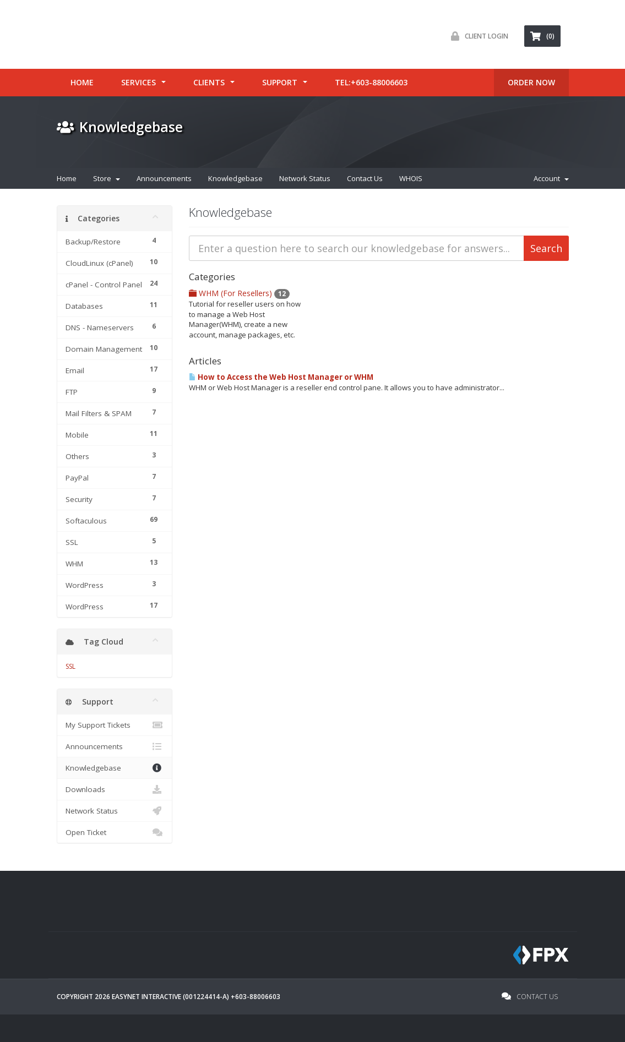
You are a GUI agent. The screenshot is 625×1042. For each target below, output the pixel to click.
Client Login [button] (476, 36)
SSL (70, 666)
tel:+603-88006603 (371, 82)
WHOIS (410, 178)
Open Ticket (115, 832)
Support (279, 82)
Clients (209, 82)
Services (138, 82)
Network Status (304, 178)
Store (106, 178)
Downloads (115, 789)
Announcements (164, 178)
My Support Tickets (115, 725)
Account (551, 178)
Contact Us (365, 178)
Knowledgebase (235, 178)
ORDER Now (531, 82)
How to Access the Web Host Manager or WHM (281, 377)
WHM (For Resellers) (239, 293)
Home (82, 82)
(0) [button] (542, 36)
